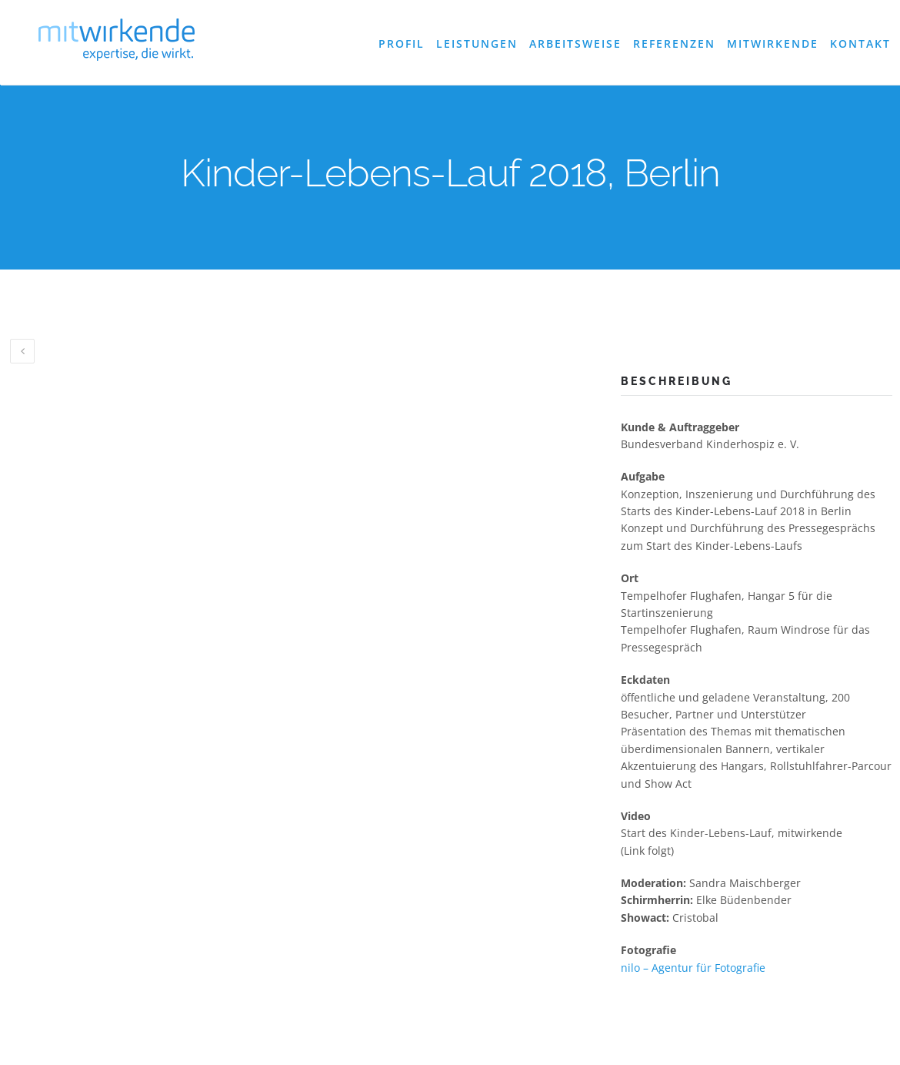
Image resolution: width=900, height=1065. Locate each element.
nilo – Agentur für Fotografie (693, 967)
